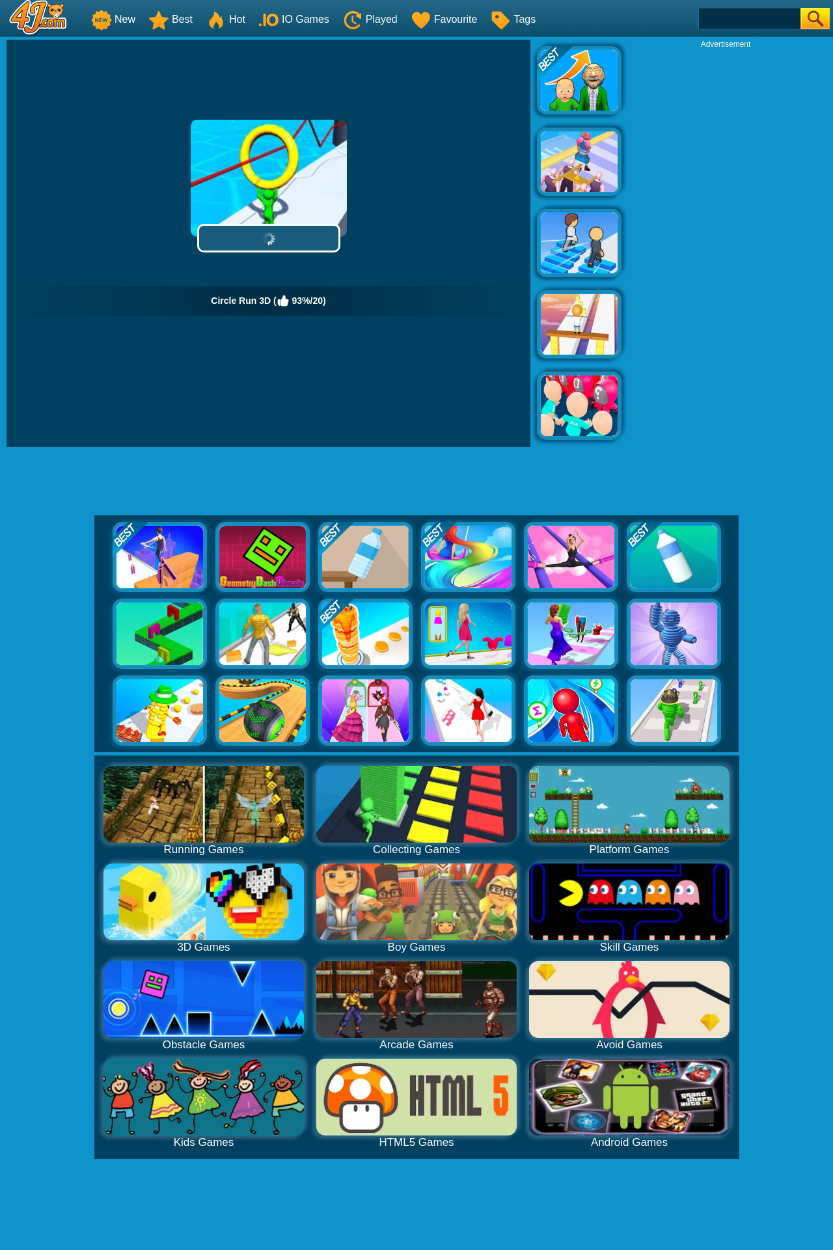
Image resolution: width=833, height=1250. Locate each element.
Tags (513, 19)
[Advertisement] (725, 244)
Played (370, 19)
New (113, 19)
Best (170, 19)
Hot (225, 19)
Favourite (444, 19)
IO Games (293, 19)
